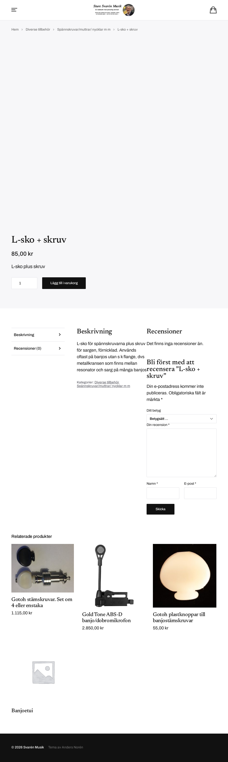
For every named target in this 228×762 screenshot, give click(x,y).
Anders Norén (72, 748)
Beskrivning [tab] (24, 335)
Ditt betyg (154, 411)
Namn (152, 484)
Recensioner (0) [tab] (28, 349)
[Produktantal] (24, 283)
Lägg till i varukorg (64, 283)
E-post (190, 484)
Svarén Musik (33, 748)
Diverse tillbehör (38, 30)
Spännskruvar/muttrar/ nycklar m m (83, 30)
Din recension (158, 425)
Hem (15, 30)
